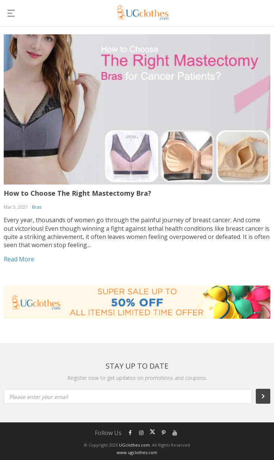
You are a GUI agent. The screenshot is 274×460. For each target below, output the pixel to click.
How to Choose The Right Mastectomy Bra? (77, 193)
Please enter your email (38, 396)
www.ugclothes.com (137, 452)
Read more (19, 259)
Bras (37, 207)
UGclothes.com (134, 445)
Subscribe (267, 396)
